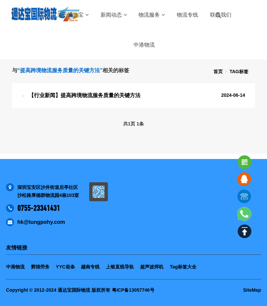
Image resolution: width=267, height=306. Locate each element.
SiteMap (252, 290)
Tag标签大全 (183, 266)
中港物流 (144, 45)
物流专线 (187, 15)
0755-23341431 (38, 208)
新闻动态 (114, 15)
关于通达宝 (73, 15)
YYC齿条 (65, 266)
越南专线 (90, 266)
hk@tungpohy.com (41, 222)
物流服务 (151, 15)
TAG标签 (238, 71)
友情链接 (16, 247)
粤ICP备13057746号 (133, 290)
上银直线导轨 (120, 266)
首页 (218, 71)
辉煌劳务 (40, 266)
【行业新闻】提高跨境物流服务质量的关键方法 (84, 95)
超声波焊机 (151, 266)
